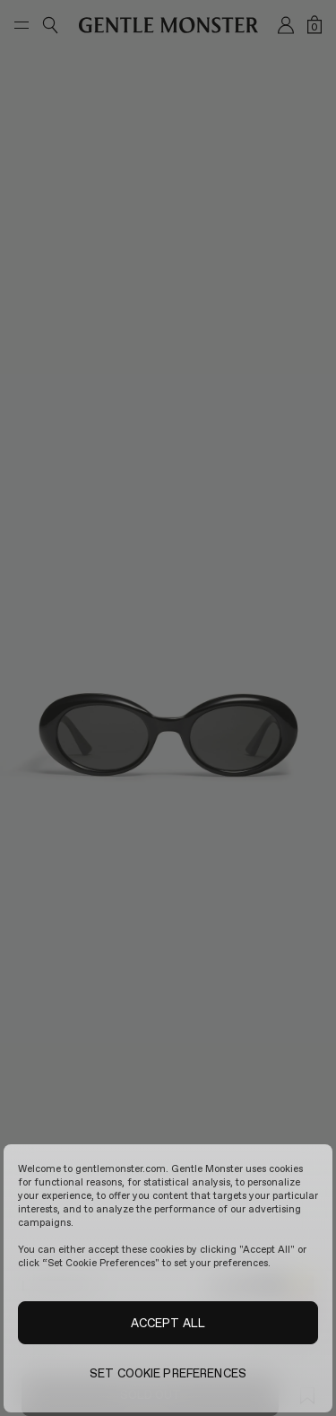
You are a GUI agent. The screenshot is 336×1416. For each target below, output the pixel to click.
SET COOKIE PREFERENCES (168, 1373)
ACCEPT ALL (168, 1323)
